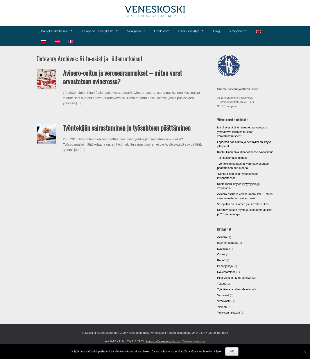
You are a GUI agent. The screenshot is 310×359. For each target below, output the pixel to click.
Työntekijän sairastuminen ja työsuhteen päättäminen (127, 128)
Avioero (222, 237)
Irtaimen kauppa (227, 242)
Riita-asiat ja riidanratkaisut (234, 277)
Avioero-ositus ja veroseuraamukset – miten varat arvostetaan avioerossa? (122, 77)
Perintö (221, 260)
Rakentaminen (226, 272)
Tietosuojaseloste (193, 341)
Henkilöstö (162, 31)
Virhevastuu (224, 301)
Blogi (216, 31)
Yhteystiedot (238, 31)
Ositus (221, 254)
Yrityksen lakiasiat (228, 312)
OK (232, 351)
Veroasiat (223, 295)
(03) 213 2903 (134, 341)
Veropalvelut (136, 31)
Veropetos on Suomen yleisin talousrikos (243, 204)
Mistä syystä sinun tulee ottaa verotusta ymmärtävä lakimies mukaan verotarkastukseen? (242, 132)
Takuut (221, 283)
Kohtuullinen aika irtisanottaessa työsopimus (245, 152)
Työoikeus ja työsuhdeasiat (234, 289)
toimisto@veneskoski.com (163, 341)
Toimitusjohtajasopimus (232, 157)
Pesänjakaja (225, 266)
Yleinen (222, 306)
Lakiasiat (222, 248)
